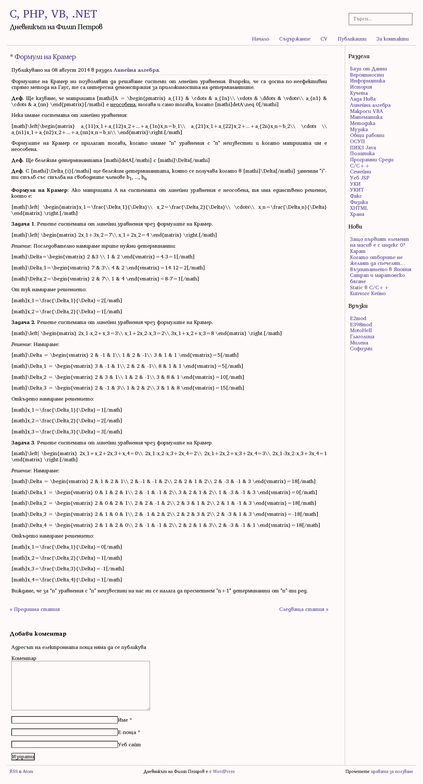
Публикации (352, 38)
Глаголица (362, 336)
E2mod (358, 318)
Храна (357, 214)
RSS (14, 771)
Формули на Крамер (45, 56)
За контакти (393, 38)
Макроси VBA (366, 111)
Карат (358, 251)
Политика (362, 153)
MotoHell (361, 330)
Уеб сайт (129, 744)
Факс (356, 196)
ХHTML (359, 208)
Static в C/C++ (369, 287)
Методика (362, 123)
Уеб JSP (359, 177)
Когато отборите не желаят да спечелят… (377, 260)
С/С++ (360, 165)
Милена (359, 342)
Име (123, 719)
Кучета (359, 93)
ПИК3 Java (363, 147)
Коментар (23, 658)
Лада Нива (363, 98)
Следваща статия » (304, 609)
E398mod (361, 324)
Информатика (367, 80)
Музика (359, 129)
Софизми (361, 348)
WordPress (224, 771)
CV (324, 38)
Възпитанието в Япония (380, 269)
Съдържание (294, 38)
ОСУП (357, 141)
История (361, 86)
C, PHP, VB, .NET (53, 13)
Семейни (360, 171)
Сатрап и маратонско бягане (377, 278)
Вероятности (367, 74)
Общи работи (367, 135)
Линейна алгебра (136, 70)
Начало (260, 38)
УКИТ (357, 189)
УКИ (355, 183)
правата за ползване (392, 771)
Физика (359, 202)
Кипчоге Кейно (368, 293)
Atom (28, 771)
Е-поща (127, 732)
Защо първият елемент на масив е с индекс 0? (379, 242)
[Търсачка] (378, 19)
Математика (366, 117)
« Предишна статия (35, 609)
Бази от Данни (368, 68)
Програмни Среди (371, 159)
